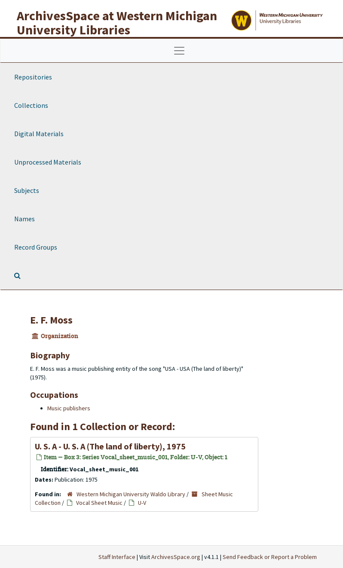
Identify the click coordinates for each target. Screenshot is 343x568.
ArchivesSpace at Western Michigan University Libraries (117, 22)
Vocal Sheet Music (99, 503)
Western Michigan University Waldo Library (131, 494)
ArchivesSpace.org (175, 557)
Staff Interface (116, 557)
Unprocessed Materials (47, 162)
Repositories (33, 77)
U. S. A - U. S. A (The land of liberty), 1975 (110, 446)
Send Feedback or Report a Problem (270, 557)
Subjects (26, 190)
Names (24, 218)
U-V (142, 503)
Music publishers (68, 408)
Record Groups (35, 247)
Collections (31, 105)
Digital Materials (39, 133)
